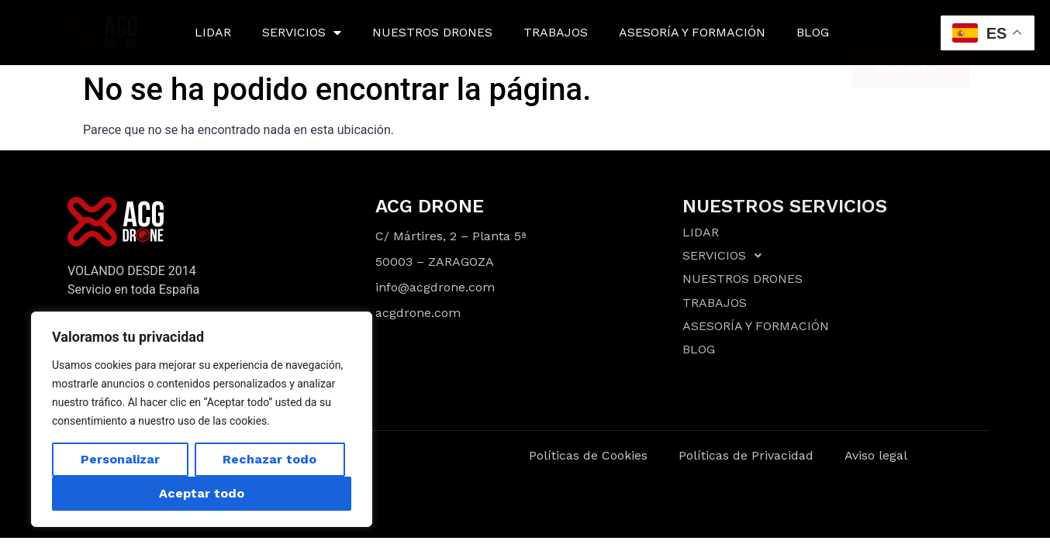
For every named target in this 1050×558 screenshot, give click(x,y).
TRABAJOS (555, 32)
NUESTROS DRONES (432, 32)
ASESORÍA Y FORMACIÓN (692, 32)
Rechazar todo (269, 459)
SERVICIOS (301, 32)
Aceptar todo (201, 493)
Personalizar (120, 459)
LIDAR (213, 32)
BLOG (812, 32)
